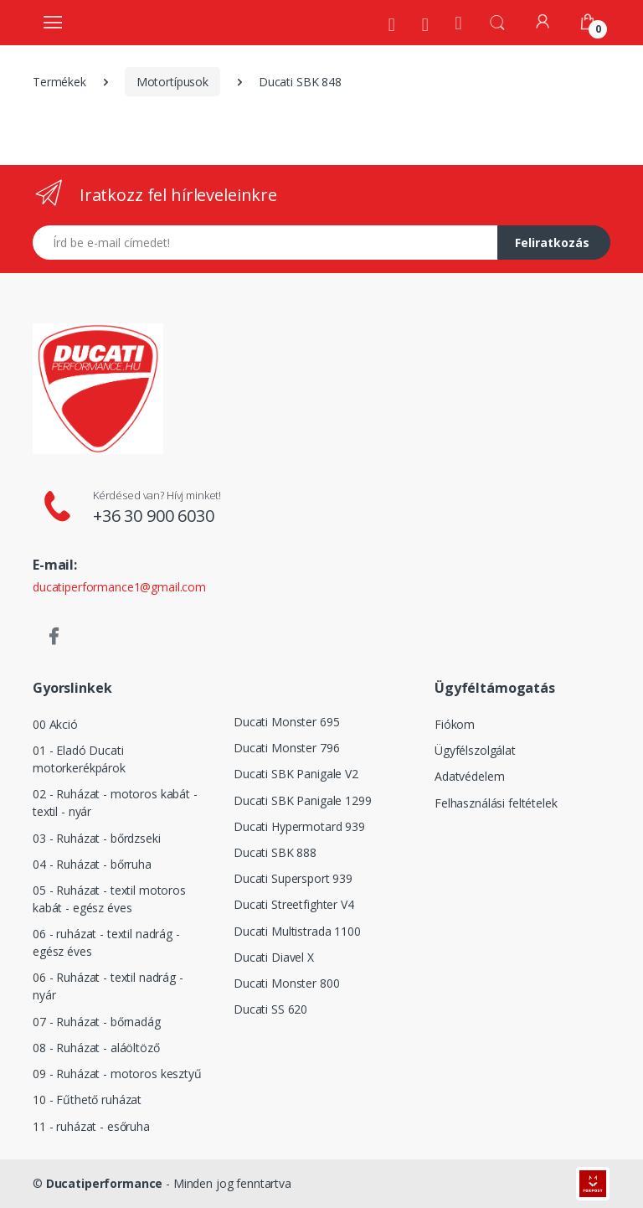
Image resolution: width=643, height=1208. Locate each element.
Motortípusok (172, 82)
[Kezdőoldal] (458, 22)
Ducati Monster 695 (286, 722)
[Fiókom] (542, 21)
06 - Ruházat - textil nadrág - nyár (108, 986)
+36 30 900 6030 (153, 515)
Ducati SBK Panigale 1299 (303, 800)
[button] (497, 21)
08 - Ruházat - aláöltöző (96, 1048)
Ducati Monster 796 (286, 748)
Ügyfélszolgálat (475, 750)
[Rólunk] (391, 24)
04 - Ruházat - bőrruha (92, 864)
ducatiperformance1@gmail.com (119, 587)
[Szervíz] (425, 24)
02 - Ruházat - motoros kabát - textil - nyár (115, 802)
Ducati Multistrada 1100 (297, 931)
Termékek (59, 82)
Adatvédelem (469, 776)
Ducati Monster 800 (286, 983)
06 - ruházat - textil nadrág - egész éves (106, 942)
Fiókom (455, 724)
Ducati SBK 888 (275, 852)
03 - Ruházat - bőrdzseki (97, 838)
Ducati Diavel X (274, 957)
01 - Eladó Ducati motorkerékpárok (79, 759)
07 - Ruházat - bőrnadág (97, 1022)
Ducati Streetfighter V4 (294, 904)
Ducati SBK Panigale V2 (296, 774)
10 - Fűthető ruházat (87, 1099)
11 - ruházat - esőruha (91, 1126)
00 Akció (55, 724)
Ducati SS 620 (270, 1009)
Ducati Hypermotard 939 (299, 826)
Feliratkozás (552, 242)
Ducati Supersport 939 (293, 878)
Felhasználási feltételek (496, 803)
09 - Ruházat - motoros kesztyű (117, 1074)
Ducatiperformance (104, 1183)
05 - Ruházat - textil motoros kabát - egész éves (109, 899)
